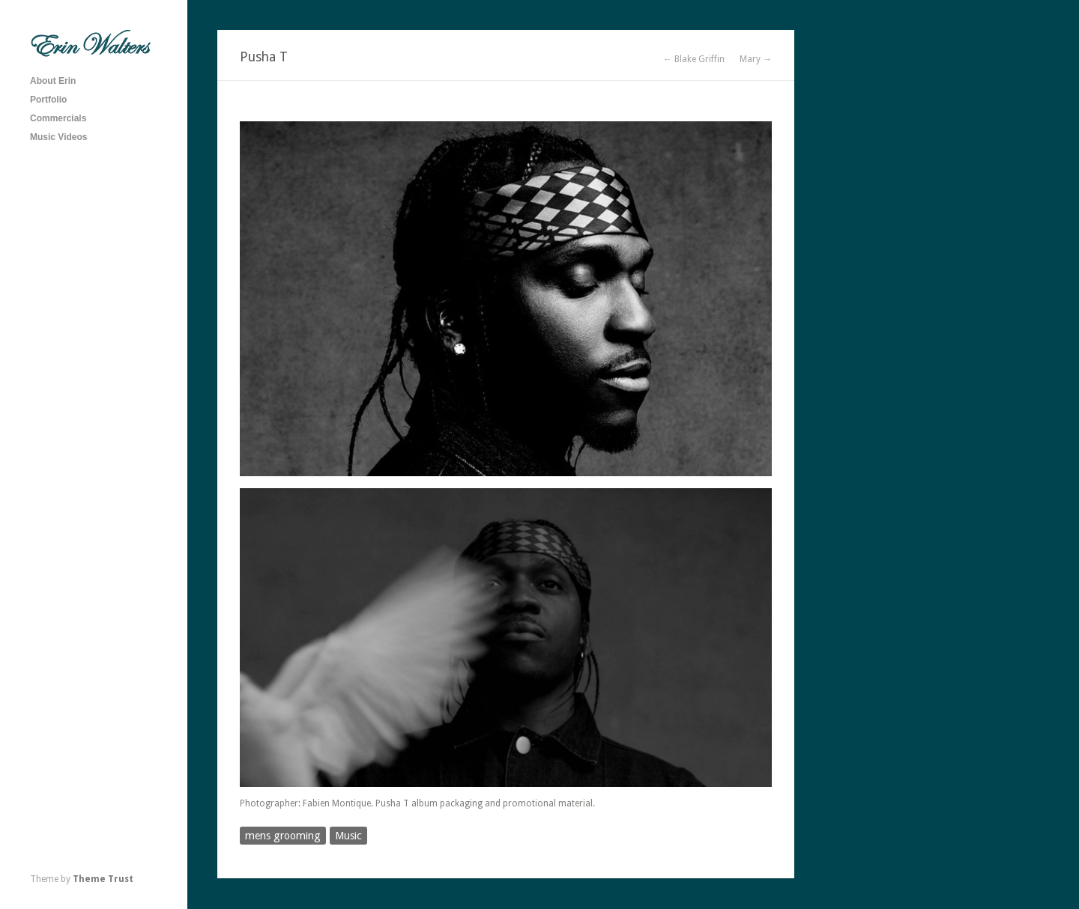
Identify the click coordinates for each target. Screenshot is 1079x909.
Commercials (58, 118)
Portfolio (48, 99)
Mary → (756, 59)
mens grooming (283, 836)
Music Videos (58, 137)
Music (348, 836)
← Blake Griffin (694, 59)
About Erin (53, 81)
